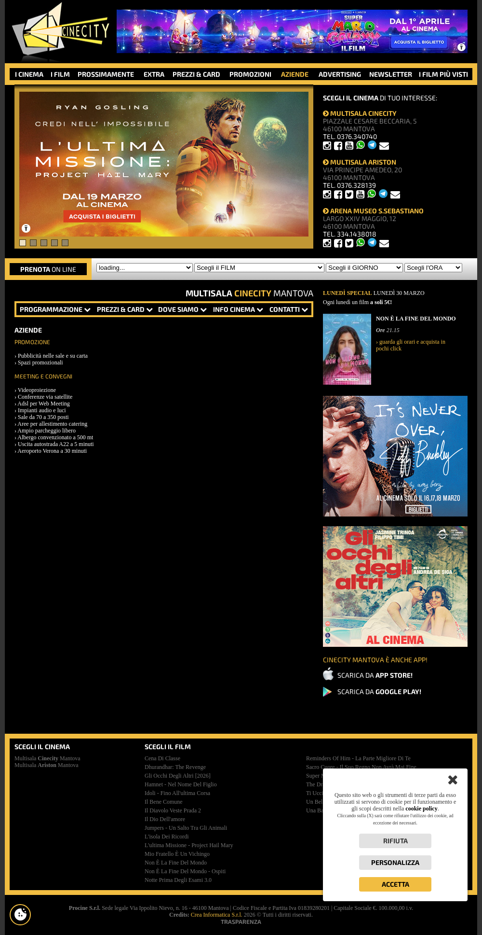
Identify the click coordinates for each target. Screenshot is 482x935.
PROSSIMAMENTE (106, 74)
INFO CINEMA (238, 309)
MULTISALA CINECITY (360, 113)
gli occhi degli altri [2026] (178, 775)
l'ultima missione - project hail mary (189, 845)
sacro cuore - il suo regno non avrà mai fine (361, 767)
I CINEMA (29, 74)
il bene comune (164, 801)
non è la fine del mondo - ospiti (185, 871)
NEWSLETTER (390, 74)
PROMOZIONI (250, 74)
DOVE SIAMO (182, 309)
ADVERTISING (340, 74)
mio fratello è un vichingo (177, 854)
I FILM (60, 74)
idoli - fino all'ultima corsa (177, 793)
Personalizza (395, 862)
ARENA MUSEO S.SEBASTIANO (373, 211)
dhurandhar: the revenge (175, 767)
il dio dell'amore (165, 819)
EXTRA (154, 74)
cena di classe (162, 758)
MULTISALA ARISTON (359, 162)
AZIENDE (294, 74)
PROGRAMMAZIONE (55, 309)
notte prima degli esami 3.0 (178, 880)
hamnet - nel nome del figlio (181, 784)
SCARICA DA (375, 675)
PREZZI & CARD (196, 74)
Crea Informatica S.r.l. (216, 914)
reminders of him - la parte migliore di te (358, 758)
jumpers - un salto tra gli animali (186, 827)
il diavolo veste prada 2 (173, 810)
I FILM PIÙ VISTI (443, 74)
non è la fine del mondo (176, 862)
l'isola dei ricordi (166, 836)
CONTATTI (288, 309)
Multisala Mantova (47, 758)
